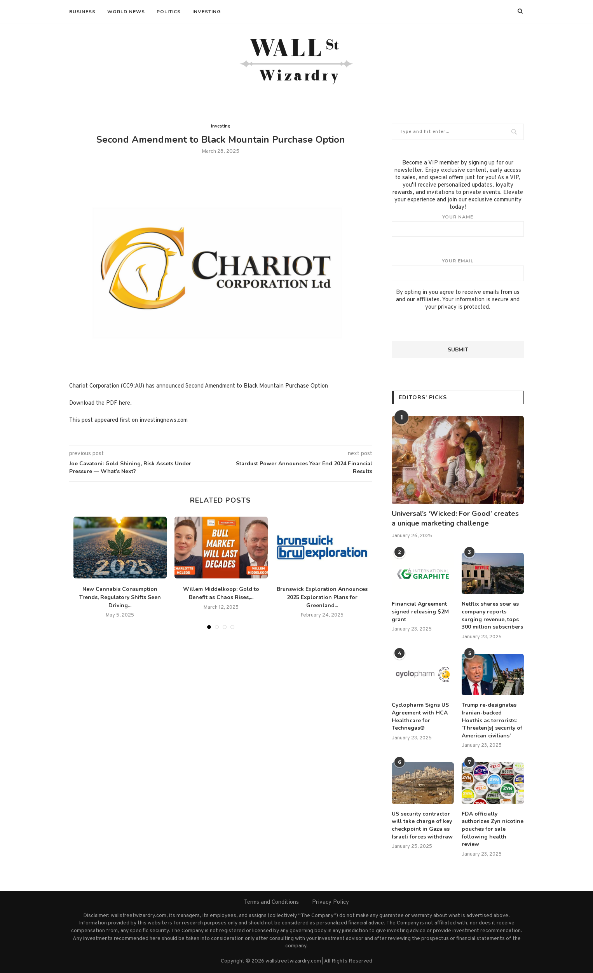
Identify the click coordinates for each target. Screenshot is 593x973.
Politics (169, 12)
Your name (458, 225)
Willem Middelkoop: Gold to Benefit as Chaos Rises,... (221, 593)
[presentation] (451, 326)
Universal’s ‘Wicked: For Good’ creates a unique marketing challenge (455, 518)
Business (82, 12)
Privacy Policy (330, 902)
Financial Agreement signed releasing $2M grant (420, 611)
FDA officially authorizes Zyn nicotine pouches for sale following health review (492, 829)
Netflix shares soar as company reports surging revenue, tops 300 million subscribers (492, 615)
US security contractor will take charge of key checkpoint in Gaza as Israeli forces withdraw (422, 825)
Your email (458, 269)
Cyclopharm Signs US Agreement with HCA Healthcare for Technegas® (420, 716)
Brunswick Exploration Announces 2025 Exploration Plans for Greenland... (322, 597)
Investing (206, 12)
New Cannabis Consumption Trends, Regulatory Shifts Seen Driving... (120, 597)
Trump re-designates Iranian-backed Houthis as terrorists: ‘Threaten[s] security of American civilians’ (492, 720)
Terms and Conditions (271, 902)
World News (126, 12)
